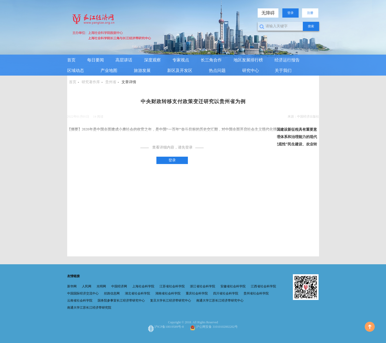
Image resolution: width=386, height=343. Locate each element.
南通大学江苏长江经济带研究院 (89, 307)
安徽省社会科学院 (233, 286)
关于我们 (283, 70)
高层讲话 (123, 60)
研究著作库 (91, 82)
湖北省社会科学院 (137, 293)
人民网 (86, 286)
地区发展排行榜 (248, 60)
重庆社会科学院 (197, 293)
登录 (290, 13)
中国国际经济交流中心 (83, 293)
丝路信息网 (112, 293)
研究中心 (250, 70)
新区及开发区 (179, 70)
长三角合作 (211, 60)
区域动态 (75, 70)
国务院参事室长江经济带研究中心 (121, 300)
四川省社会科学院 (225, 293)
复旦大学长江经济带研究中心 (170, 300)
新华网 (72, 286)
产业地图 (109, 70)
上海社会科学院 (143, 286)
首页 (71, 60)
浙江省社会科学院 (202, 286)
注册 (310, 13)
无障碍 (268, 12)
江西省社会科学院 (263, 286)
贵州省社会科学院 (256, 293)
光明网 (101, 286)
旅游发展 (142, 70)
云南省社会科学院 (79, 300)
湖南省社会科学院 (168, 293)
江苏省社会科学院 (172, 286)
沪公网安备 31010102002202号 (214, 327)
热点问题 (217, 70)
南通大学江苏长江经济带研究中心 (220, 300)
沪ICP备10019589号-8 (166, 327)
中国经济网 (119, 286)
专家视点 (180, 60)
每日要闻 (95, 60)
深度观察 (152, 60)
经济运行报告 (287, 60)
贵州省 (110, 82)
